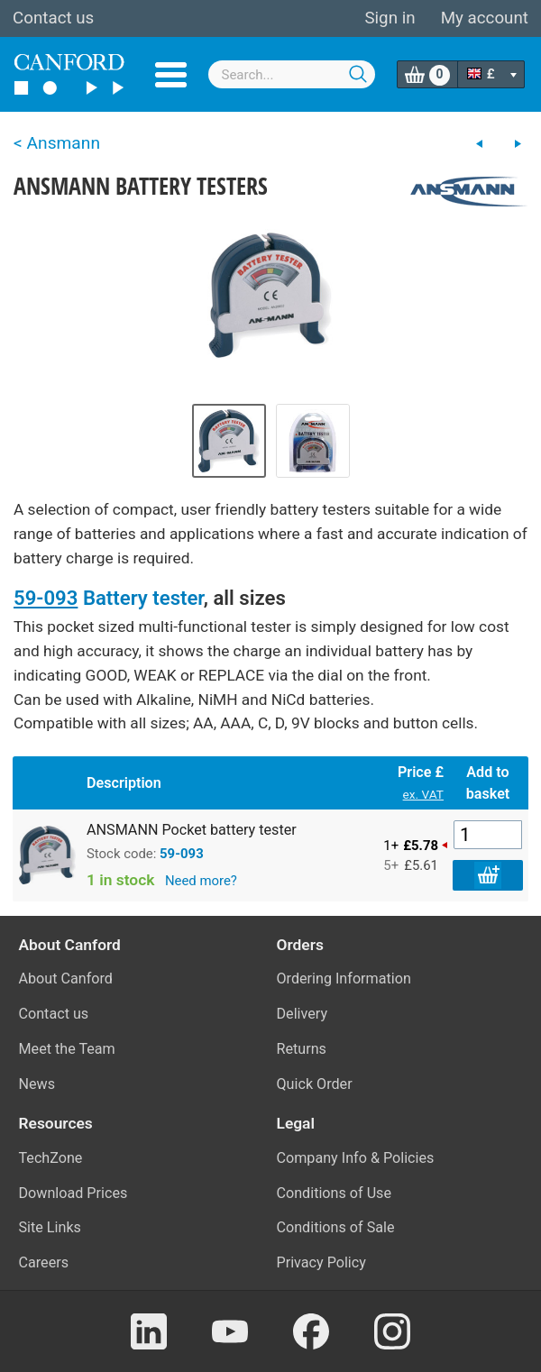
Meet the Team (67, 1048)
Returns (301, 1048)
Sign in (389, 18)
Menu (171, 74)
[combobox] (292, 74)
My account (484, 18)
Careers (44, 1262)
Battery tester (143, 597)
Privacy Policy (321, 1262)
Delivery (302, 1013)
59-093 (46, 597)
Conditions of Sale (336, 1227)
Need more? (201, 881)
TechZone (51, 1157)
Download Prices (73, 1193)
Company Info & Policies (356, 1157)
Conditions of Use (334, 1193)
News (37, 1084)
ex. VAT (423, 794)
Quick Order (315, 1084)
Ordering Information (344, 978)
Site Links (50, 1227)
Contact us (53, 18)
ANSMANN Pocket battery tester (192, 829)
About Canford (66, 978)
